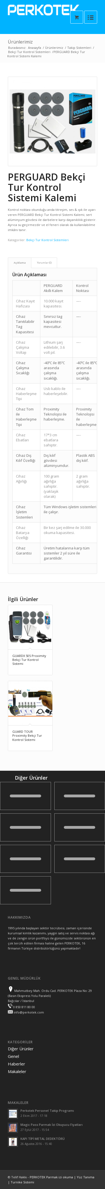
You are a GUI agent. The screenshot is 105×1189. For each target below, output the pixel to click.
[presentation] (52, 121)
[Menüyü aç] (90, 17)
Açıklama (20, 262)
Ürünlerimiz (20, 42)
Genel (13, 1056)
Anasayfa (34, 47)
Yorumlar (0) (44, 262)
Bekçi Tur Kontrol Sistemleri (29, 52)
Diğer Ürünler (21, 1048)
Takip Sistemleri (79, 47)
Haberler (16, 1064)
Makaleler (17, 1071)
